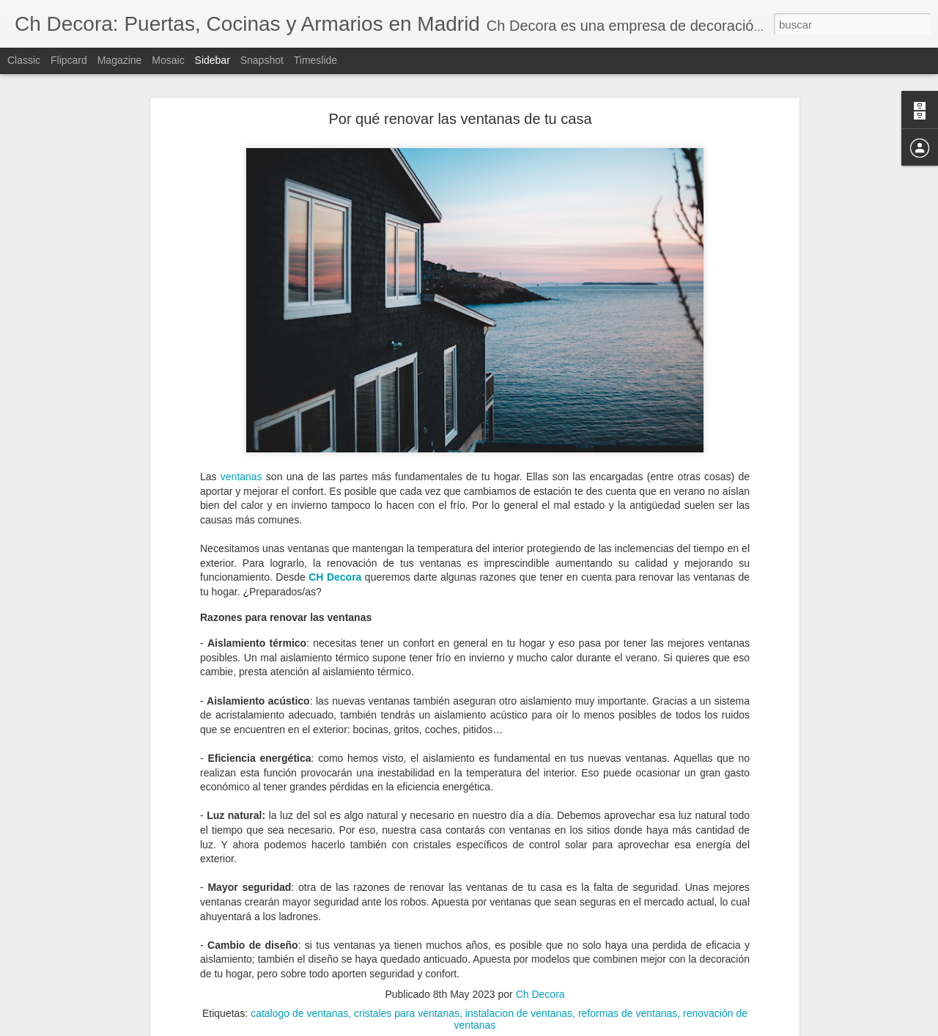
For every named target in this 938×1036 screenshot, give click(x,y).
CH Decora (335, 524)
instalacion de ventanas (518, 961)
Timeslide (315, 60)
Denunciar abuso (574, 1028)
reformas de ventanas (627, 961)
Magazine (119, 60)
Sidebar (212, 60)
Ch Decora (540, 942)
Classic (23, 60)
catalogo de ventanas (299, 961)
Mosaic (168, 60)
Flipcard (69, 60)
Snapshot (262, 60)
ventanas (241, 424)
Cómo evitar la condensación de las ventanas (124, 1013)
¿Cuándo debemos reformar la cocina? (112, 980)
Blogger (525, 1028)
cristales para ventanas (406, 961)
